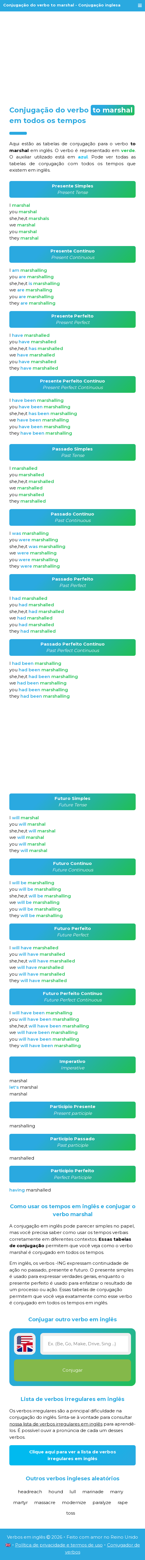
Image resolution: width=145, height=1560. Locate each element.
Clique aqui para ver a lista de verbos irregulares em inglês (72, 1455)
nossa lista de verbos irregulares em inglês (55, 1424)
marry (116, 1491)
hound (55, 1491)
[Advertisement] (72, 56)
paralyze (101, 1502)
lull (72, 1491)
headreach (30, 1491)
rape (123, 1502)
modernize (74, 1502)
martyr (20, 1502)
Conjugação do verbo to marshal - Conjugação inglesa (61, 5)
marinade (93, 1491)
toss (70, 1513)
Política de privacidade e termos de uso (59, 1545)
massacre (44, 1502)
